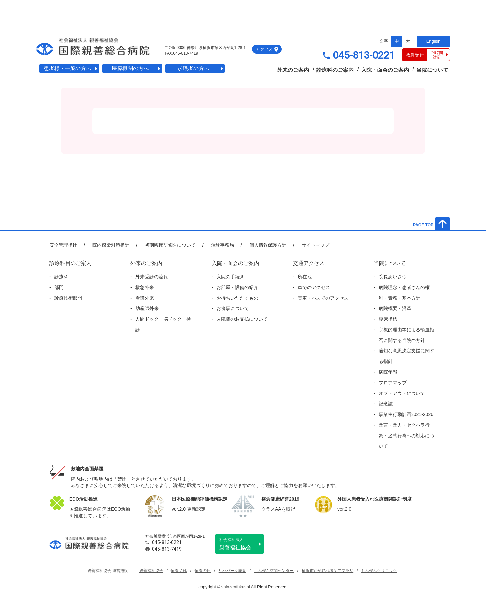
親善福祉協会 (241, 543)
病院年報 (388, 372)
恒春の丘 (203, 570)
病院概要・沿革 (395, 308)
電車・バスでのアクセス (323, 298)
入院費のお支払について (242, 319)
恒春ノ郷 (179, 570)
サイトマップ (315, 245)
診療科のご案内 (335, 70)
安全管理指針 (63, 245)
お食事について (233, 308)
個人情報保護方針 (267, 245)
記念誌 (386, 403)
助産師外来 (147, 308)
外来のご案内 (293, 70)
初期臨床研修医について (170, 245)
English (433, 41)
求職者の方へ (193, 68)
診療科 (61, 276)
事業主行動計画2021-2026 (406, 414)
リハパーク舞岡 (232, 570)
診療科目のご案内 (70, 263)
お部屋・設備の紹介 (237, 287)
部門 (59, 287)
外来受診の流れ (151, 276)
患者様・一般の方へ (67, 68)
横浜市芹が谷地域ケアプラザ (327, 570)
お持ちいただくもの (237, 298)
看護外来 (144, 298)
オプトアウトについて (402, 393)
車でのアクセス (314, 287)
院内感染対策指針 (110, 245)
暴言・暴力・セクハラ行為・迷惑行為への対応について (406, 435)
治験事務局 (222, 245)
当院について (432, 70)
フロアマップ (393, 382)
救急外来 (144, 287)
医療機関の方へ (130, 68)
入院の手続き (230, 276)
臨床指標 (388, 319)
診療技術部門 (68, 298)
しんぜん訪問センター (274, 570)
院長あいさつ (393, 276)
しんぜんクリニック (379, 570)
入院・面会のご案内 (385, 70)
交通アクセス (308, 263)
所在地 (305, 276)
